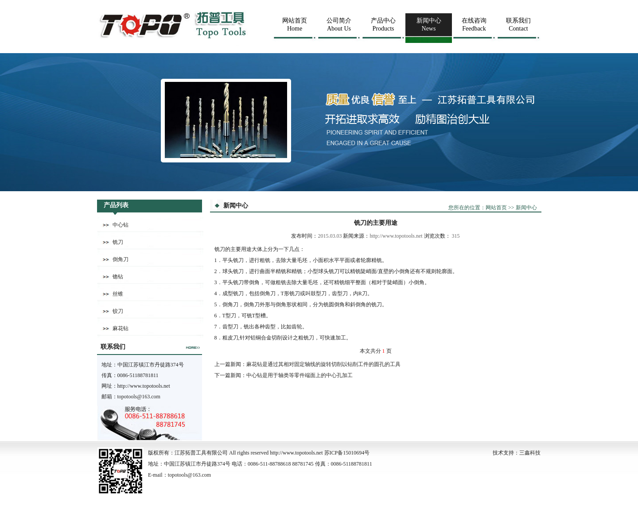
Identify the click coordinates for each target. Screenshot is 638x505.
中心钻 (120, 225)
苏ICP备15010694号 (347, 453)
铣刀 (118, 242)
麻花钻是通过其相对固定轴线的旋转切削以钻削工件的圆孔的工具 (323, 364)
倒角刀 (120, 259)
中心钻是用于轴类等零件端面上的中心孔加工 (299, 375)
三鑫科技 (530, 453)
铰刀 (118, 311)
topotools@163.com (138, 396)
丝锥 (118, 294)
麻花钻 (120, 328)
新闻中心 (526, 207)
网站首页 (496, 207)
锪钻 (118, 277)
